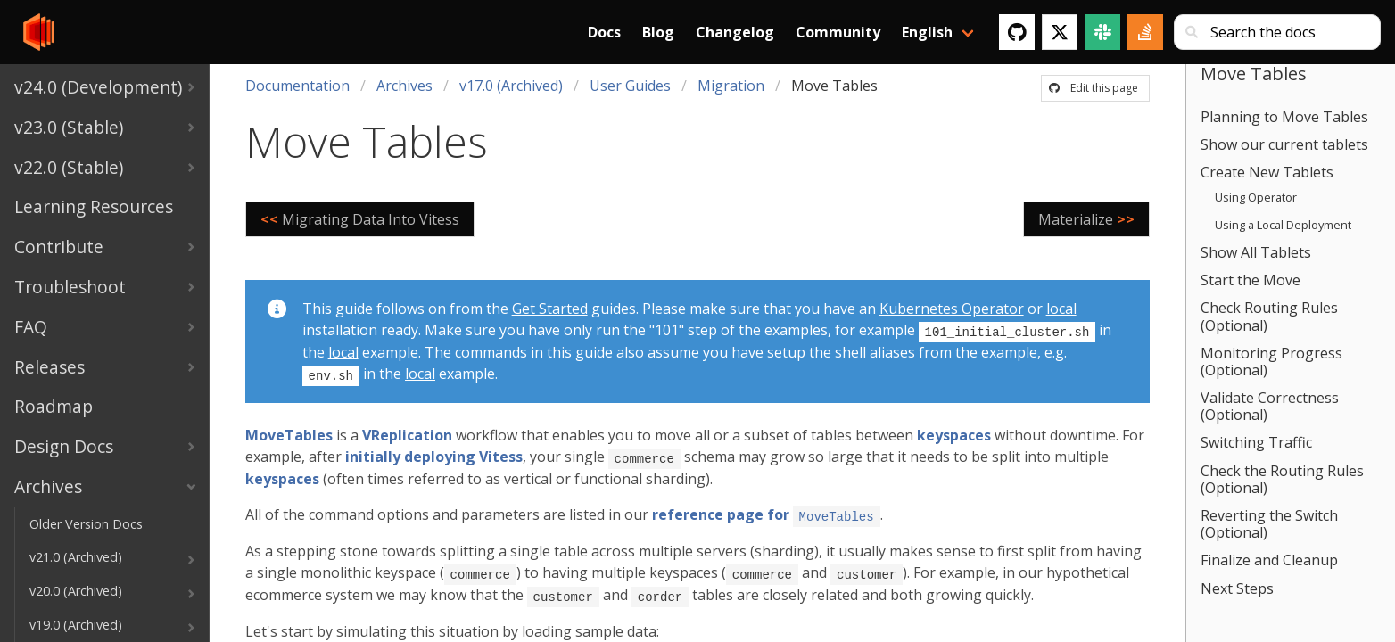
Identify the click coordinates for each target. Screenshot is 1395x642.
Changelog (735, 32)
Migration (731, 85)
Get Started (550, 308)
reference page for (766, 512)
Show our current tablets (1284, 144)
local (1061, 308)
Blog (658, 32)
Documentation (297, 85)
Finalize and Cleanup (1269, 560)
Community (838, 32)
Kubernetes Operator (951, 308)
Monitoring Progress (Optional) (1271, 361)
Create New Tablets (1267, 172)
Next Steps (1237, 588)
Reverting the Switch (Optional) (1269, 524)
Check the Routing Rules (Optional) (1282, 479)
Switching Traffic (1256, 442)
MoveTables (289, 433)
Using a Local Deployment (1283, 225)
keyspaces (954, 433)
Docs (604, 32)
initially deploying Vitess (434, 455)
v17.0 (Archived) (511, 85)
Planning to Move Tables (1284, 117)
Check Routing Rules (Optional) (1269, 316)
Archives (404, 85)
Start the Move (1250, 280)
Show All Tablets (1256, 252)
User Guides (630, 85)
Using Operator (1256, 197)
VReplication (407, 433)
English (927, 32)
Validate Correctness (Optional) (1270, 406)
